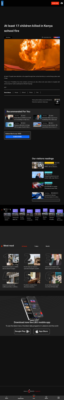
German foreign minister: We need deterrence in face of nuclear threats (50, 126)
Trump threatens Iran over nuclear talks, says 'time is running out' (51, 177)
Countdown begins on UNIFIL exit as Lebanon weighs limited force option (51, 166)
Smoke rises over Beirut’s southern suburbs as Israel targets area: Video (45, 218)
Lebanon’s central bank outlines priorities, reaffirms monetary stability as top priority (9, 286)
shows (46, 397)
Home (6, 397)
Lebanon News (15, 211)
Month (47, 246)
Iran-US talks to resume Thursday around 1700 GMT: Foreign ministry (50, 187)
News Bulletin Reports (49, 162)
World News (17, 115)
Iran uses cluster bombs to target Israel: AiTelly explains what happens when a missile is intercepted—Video (8, 219)
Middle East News (48, 172)
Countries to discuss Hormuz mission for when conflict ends (51, 196)
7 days (36, 246)
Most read (9, 246)
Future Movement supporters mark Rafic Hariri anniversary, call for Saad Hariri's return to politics (60, 219)
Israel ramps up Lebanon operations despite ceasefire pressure (32, 268)
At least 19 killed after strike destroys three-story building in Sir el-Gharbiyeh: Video (16, 218)
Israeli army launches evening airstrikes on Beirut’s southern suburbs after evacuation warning (38, 219)
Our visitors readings (43, 159)
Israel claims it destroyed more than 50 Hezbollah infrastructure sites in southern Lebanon (52, 286)
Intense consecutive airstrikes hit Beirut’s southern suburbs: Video (30, 219)
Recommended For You (18, 112)
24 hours (24, 246)
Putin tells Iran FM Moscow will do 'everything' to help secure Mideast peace (22, 119)
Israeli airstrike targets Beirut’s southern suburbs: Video (22, 218)
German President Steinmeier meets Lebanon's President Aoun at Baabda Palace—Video (52, 218)
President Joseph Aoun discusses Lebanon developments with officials (31, 286)
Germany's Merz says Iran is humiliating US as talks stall (49, 118)
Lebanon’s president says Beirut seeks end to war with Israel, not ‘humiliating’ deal (52, 268)
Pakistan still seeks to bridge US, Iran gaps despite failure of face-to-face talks (22, 126)
